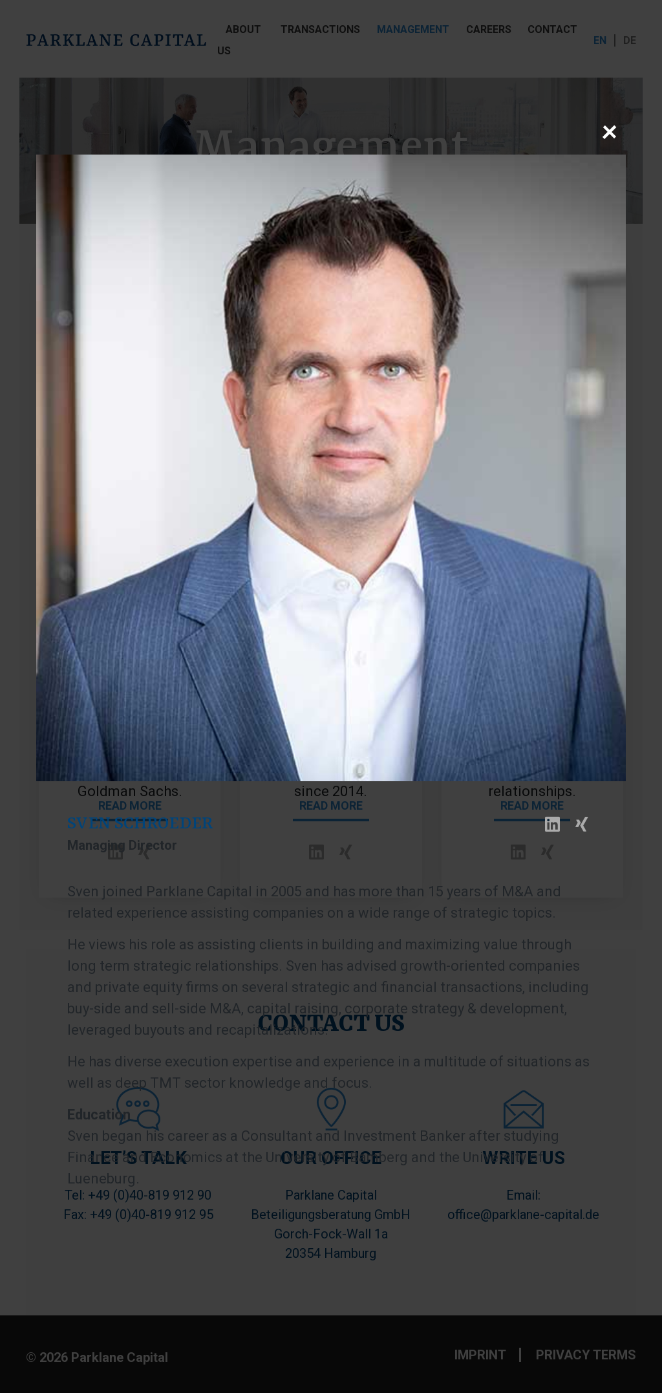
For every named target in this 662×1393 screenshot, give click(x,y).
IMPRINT (480, 1354)
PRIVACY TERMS (586, 1354)
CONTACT (552, 29)
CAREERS (488, 29)
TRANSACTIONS (320, 29)
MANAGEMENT (413, 29)
